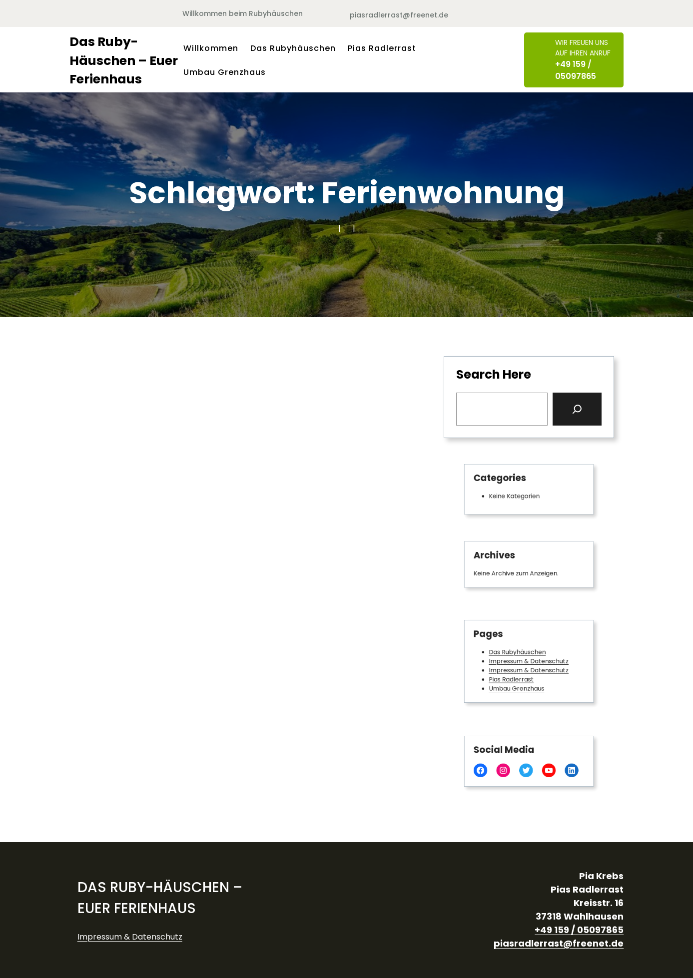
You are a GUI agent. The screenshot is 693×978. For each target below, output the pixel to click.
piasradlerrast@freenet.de (399, 15)
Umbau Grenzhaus (518, 685)
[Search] (577, 409)
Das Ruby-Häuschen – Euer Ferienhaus (123, 60)
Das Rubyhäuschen (519, 653)
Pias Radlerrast (513, 677)
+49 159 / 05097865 (575, 70)
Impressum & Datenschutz (528, 661)
